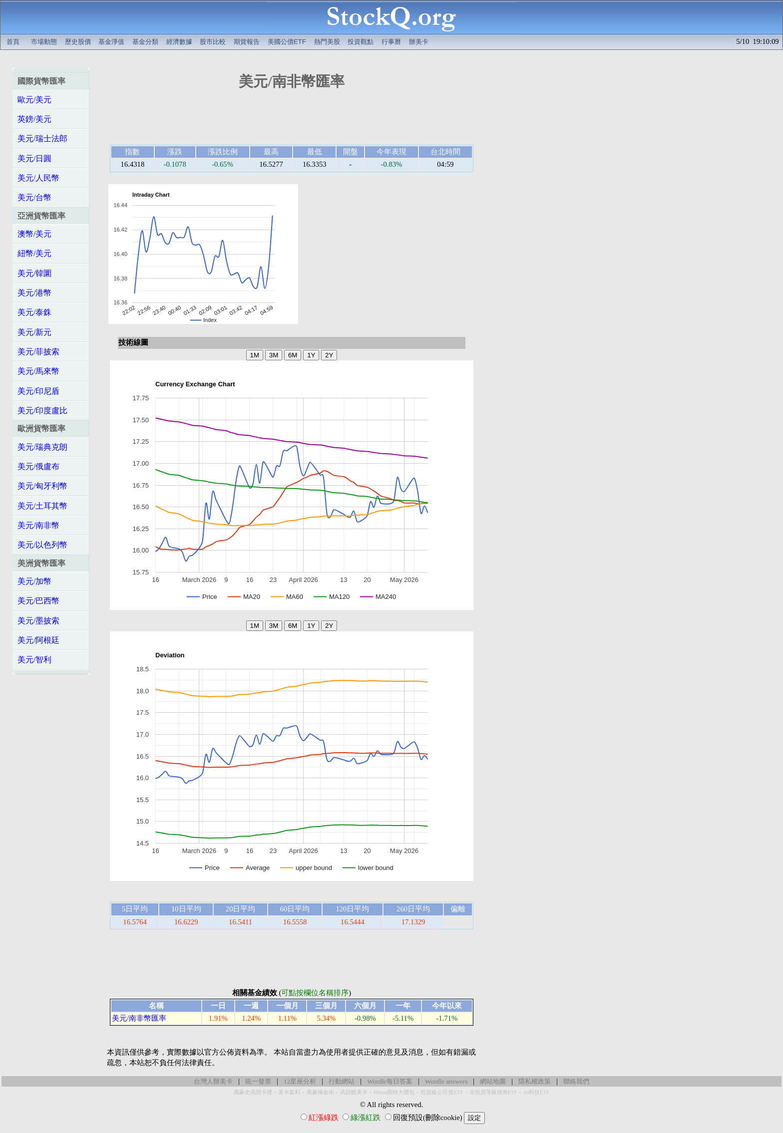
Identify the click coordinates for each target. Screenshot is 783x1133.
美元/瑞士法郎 (42, 138)
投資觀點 (361, 41)
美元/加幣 (34, 581)
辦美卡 (418, 41)
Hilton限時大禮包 (394, 1092)
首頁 (12, 41)
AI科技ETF (536, 1092)
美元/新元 (34, 332)
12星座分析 (300, 1081)
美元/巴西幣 (38, 600)
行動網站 (342, 1081)
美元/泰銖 (34, 312)
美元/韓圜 (34, 273)
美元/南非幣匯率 (139, 1018)
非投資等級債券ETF (493, 1092)
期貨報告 (247, 41)
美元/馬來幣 (38, 371)
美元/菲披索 (38, 351)
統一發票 (258, 1081)
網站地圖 (493, 1081)
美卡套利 (289, 1092)
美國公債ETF (287, 41)
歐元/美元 (34, 99)
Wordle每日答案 (389, 1081)
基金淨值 (111, 41)
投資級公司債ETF (441, 1092)
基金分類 (145, 41)
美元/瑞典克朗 (42, 447)
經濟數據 (179, 41)
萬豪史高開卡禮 (253, 1092)
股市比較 (213, 41)
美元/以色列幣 (42, 545)
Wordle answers (446, 1081)
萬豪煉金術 (320, 1092)
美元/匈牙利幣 (42, 486)
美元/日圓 (34, 158)
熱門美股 (327, 41)
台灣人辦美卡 (213, 1081)
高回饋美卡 (354, 1092)
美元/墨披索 (38, 620)
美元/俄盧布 (38, 466)
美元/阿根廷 (38, 640)
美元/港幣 (34, 292)
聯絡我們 (576, 1081)
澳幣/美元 (34, 234)
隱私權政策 (534, 1081)
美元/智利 (34, 659)
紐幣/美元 (34, 253)
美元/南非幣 (38, 525)
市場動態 (44, 41)
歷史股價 (78, 41)
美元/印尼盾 (38, 391)
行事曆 (391, 41)
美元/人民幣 (38, 178)
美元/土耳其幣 (42, 506)
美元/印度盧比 (42, 410)
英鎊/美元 (34, 119)
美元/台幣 (34, 197)
